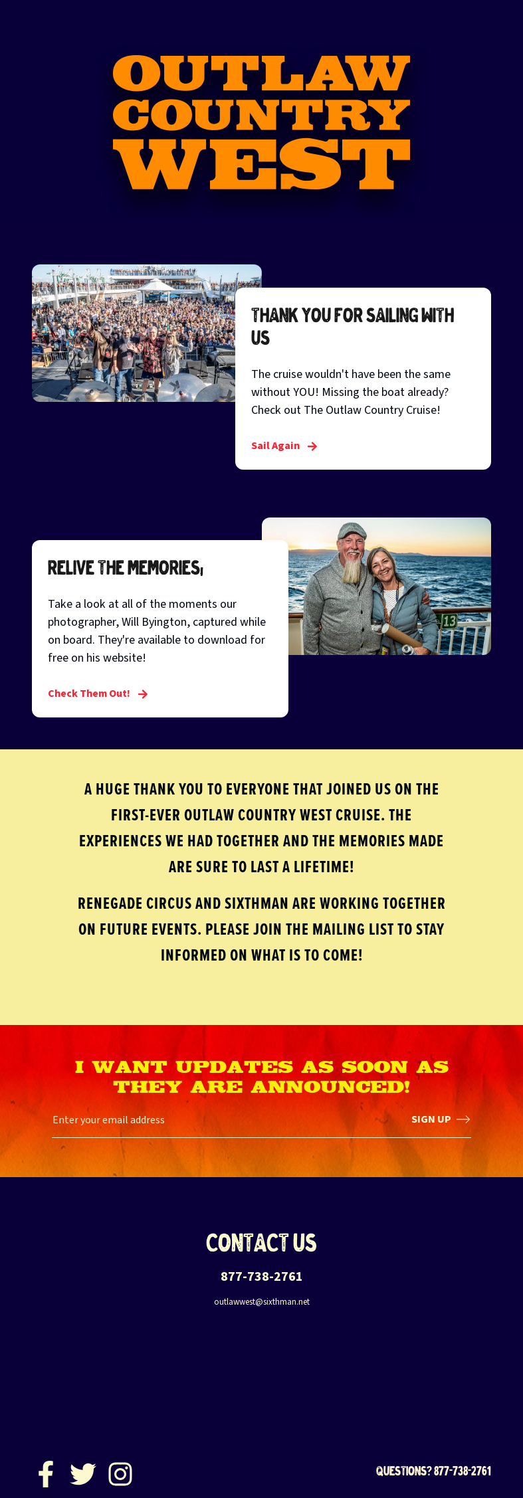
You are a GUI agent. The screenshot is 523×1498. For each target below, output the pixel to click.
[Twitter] (83, 1470)
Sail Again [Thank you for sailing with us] (284, 445)
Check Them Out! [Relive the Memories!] (98, 693)
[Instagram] (120, 1470)
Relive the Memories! (125, 567)
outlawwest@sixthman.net (262, 1302)
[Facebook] (46, 1470)
